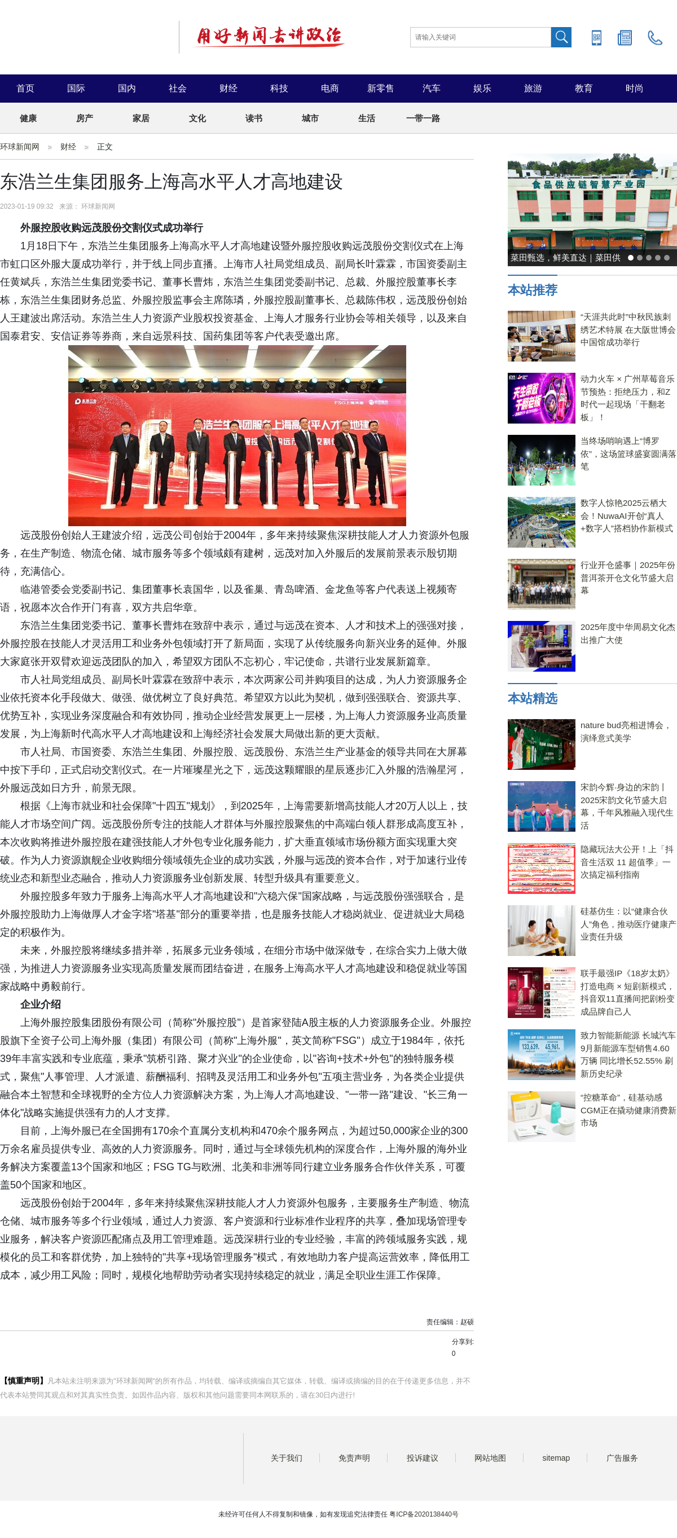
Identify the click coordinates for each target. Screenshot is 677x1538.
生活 (366, 118)
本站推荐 (532, 290)
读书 (253, 118)
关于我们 (286, 1457)
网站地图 (490, 1457)
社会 (178, 88)
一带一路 (423, 118)
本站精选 (532, 698)
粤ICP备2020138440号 (424, 1514)
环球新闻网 (19, 146)
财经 (228, 88)
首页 (25, 88)
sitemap (556, 1457)
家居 (141, 118)
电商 (330, 88)
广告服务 (622, 1457)
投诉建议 (422, 1457)
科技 (279, 88)
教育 (584, 88)
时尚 (635, 88)
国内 (127, 88)
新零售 (380, 88)
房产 (84, 118)
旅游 (533, 88)
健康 (28, 118)
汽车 (432, 88)
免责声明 (354, 1457)
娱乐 (482, 88)
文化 (197, 118)
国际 (76, 88)
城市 (310, 118)
